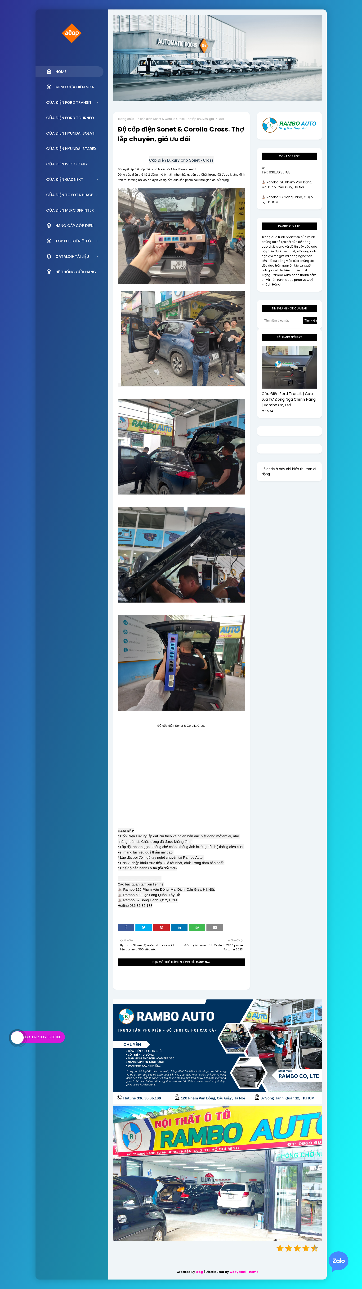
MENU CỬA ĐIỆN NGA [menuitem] (70, 87)
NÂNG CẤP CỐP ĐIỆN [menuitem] (70, 225)
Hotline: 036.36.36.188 (43, 1037)
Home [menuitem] (56, 71)
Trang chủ (125, 119)
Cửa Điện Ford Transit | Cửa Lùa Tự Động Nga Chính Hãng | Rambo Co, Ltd (289, 399)
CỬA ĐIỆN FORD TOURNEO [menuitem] (70, 118)
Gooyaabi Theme (244, 1272)
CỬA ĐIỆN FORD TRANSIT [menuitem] (69, 102)
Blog (199, 1272)
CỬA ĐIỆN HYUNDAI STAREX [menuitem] (71, 148)
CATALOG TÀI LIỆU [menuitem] (67, 256)
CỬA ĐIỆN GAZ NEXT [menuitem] (64, 179)
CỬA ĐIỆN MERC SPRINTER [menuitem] (70, 210)
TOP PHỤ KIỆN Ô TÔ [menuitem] (68, 241)
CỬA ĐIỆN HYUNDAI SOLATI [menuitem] (70, 133)
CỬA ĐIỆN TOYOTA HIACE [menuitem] (69, 195)
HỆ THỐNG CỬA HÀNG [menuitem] (71, 272)
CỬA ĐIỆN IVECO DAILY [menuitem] (67, 164)
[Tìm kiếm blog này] (282, 320)
